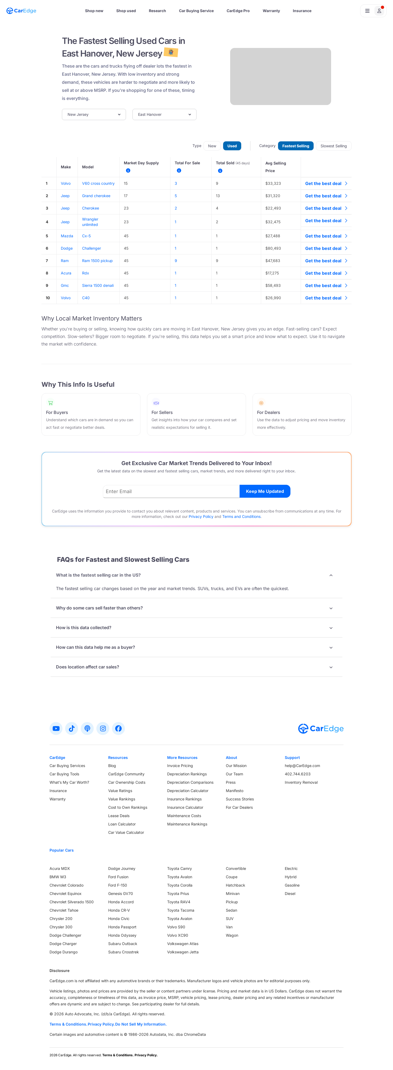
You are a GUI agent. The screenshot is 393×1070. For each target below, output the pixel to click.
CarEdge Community (126, 774)
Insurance (302, 11)
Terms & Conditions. (68, 1024)
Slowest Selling (334, 146)
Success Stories (240, 799)
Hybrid (291, 876)
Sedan (231, 910)
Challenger (91, 248)
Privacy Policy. (101, 1024)
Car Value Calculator (126, 832)
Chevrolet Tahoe (64, 910)
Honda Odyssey (122, 935)
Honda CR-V (119, 910)
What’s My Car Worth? (69, 782)
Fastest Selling (295, 146)
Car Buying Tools (64, 774)
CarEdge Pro (238, 11)
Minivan (233, 893)
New (212, 146)
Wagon (232, 935)
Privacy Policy (201, 516)
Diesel (290, 893)
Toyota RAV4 (178, 902)
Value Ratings (120, 790)
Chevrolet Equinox (66, 893)
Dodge (67, 248)
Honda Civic (118, 918)
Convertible (236, 868)
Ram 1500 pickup (97, 260)
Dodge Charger (63, 943)
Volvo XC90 (177, 935)
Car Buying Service (196, 11)
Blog (112, 765)
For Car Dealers (239, 807)
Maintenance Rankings (187, 824)
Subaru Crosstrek (123, 952)
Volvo (66, 183)
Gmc (65, 285)
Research (157, 11)
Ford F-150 (117, 885)
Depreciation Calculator (187, 790)
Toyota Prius (178, 893)
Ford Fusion (118, 876)
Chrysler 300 (61, 927)
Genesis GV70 (120, 893)
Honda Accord (121, 902)
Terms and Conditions (241, 516)
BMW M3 (58, 876)
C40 (86, 297)
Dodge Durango (64, 952)
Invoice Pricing (180, 765)
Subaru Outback (122, 943)
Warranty (271, 11)
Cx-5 (86, 235)
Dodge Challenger (65, 935)
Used (232, 146)
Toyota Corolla (179, 885)
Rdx (85, 273)
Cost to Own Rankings (127, 807)
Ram (65, 260)
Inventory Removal (301, 782)
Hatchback (235, 885)
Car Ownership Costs (126, 782)
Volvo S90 (176, 927)
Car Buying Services (67, 765)
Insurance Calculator (185, 807)
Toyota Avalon (179, 876)
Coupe (231, 876)
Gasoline (292, 885)
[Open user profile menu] (373, 10)
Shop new (94, 11)
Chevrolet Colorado (66, 885)
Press (231, 782)
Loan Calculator (122, 824)
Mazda (67, 235)
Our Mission (236, 765)
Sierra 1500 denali (98, 285)
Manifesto (234, 790)
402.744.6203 (298, 774)
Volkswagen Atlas (182, 943)
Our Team (234, 774)
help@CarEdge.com (302, 765)
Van (229, 927)
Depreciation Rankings (187, 774)
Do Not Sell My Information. (141, 1024)
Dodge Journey (121, 868)
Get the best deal (326, 183)
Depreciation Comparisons (190, 782)
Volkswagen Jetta (183, 952)
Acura (66, 273)
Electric (291, 868)
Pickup (232, 902)
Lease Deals (118, 815)
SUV (230, 918)
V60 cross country (98, 183)
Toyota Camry (179, 868)
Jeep (65, 195)
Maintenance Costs (184, 815)
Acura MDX (60, 868)
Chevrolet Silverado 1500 (72, 902)
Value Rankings (121, 799)
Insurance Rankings (184, 799)
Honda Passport (122, 927)
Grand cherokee (96, 195)
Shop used (126, 11)
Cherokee (90, 208)
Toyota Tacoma (180, 910)
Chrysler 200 (61, 918)
